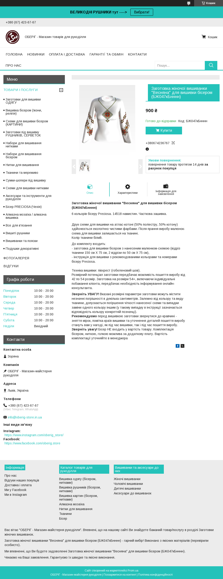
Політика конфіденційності (155, 574)
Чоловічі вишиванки (128, 484)
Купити (166, 130)
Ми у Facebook (15, 490)
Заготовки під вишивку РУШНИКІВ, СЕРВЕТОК (23, 133)
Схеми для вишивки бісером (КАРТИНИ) (27, 122)
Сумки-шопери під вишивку (26, 180)
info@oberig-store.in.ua (25, 417)
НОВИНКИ (35, 54)
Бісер (63, 518)
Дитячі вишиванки (127, 488)
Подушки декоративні (22, 248)
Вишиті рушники (18, 233)
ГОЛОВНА (14, 54)
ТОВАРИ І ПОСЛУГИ (20, 90)
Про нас (11, 475)
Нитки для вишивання (22, 165)
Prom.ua (133, 570)
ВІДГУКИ (10, 266)
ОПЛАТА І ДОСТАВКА (67, 54)
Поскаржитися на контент (120, 574)
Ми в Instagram (16, 494)
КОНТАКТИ (137, 54)
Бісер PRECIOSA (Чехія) (24, 207)
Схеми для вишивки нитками (27, 188)
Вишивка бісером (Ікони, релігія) (24, 111)
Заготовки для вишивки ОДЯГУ (23, 101)
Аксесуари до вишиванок (132, 493)
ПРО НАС (13, 65)
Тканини (65, 514)
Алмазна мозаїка (71, 504)
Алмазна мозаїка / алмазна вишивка (26, 216)
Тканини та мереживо (22, 172)
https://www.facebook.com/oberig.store (32, 443)
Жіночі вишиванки (127, 479)
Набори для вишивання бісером (23, 155)
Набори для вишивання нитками (23, 144)
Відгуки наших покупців (22, 480)
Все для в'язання (19, 225)
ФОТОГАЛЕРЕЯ (16, 258)
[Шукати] (211, 65)
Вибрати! (142, 12)
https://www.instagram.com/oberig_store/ (34, 435)
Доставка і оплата (18, 485)
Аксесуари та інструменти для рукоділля (28, 197)
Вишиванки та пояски (22, 241)
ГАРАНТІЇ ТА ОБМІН (106, 54)
